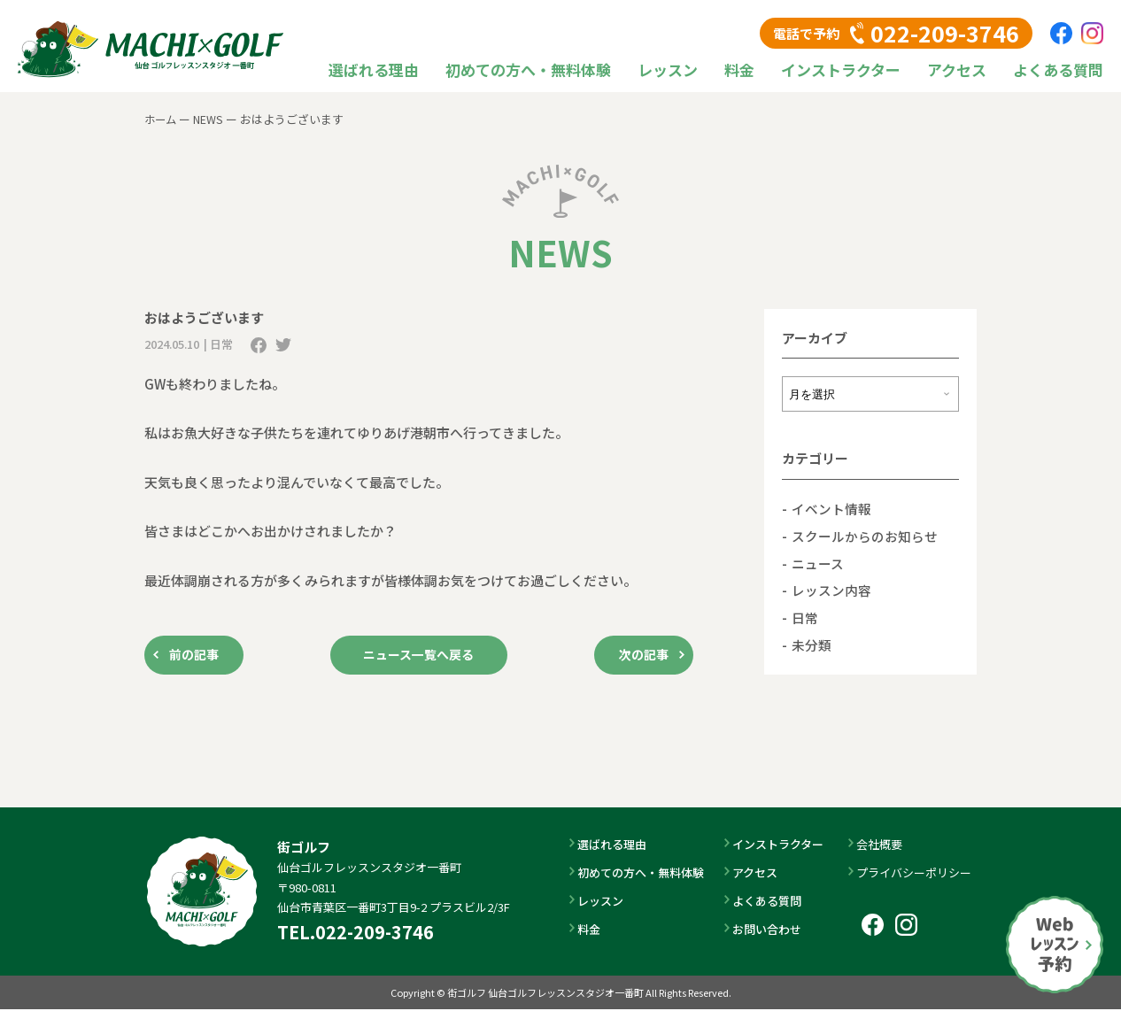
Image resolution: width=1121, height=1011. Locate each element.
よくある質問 (1058, 69)
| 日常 (218, 344)
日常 (805, 616)
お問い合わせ (768, 930)
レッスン (668, 69)
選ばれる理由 (374, 69)
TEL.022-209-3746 (355, 932)
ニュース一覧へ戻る (418, 655)
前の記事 (197, 655)
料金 (739, 69)
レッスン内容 (831, 589)
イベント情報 (831, 508)
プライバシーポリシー (915, 873)
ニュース (818, 562)
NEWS (211, 119)
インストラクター (841, 69)
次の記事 (640, 655)
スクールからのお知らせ (865, 535)
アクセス (956, 69)
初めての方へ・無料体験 (528, 69)
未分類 (811, 643)
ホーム (161, 119)
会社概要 (881, 845)
